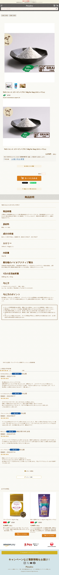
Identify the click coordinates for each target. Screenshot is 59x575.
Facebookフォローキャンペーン (30, 552)
